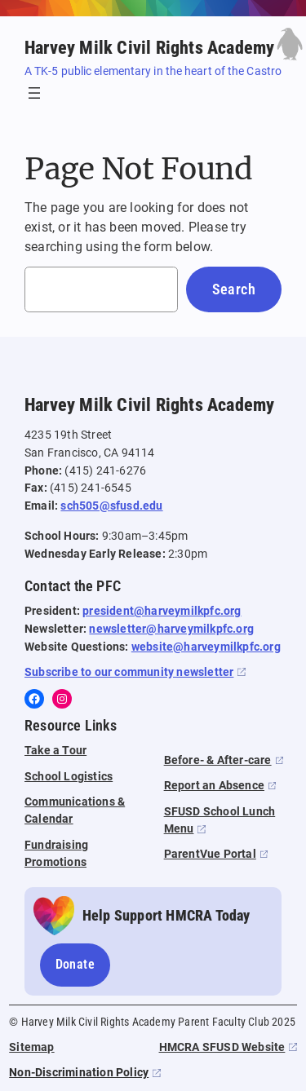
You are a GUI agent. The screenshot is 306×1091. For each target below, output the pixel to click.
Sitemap (31, 1047)
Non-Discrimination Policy (79, 1073)
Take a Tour (55, 751)
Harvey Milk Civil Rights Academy (149, 47)
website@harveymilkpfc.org (206, 647)
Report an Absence (214, 786)
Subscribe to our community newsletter (128, 672)
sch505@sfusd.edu (111, 506)
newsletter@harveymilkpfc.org (171, 629)
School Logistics (68, 777)
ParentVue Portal (210, 854)
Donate (75, 964)
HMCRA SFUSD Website (222, 1047)
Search (233, 289)
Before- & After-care (218, 760)
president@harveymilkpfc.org (161, 611)
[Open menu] (34, 93)
